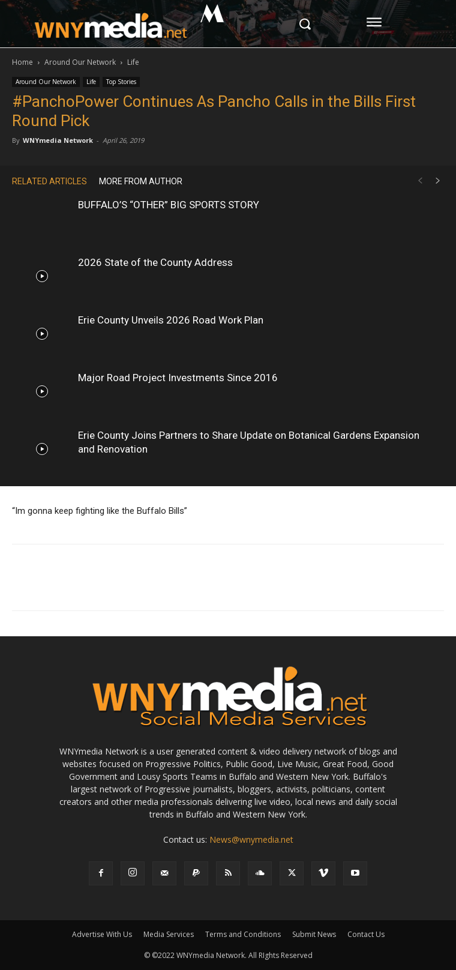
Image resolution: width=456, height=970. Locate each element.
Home (22, 62)
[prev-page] (420, 180)
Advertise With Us (102, 934)
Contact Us (366, 934)
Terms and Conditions (243, 934)
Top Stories (121, 81)
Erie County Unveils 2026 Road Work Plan (170, 320)
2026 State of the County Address (155, 262)
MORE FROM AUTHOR (140, 181)
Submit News (314, 934)
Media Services (168, 934)
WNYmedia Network (58, 140)
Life (133, 62)
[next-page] (438, 180)
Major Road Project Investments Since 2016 (178, 378)
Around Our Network (80, 62)
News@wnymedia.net (251, 839)
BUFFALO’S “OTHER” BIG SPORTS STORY (168, 205)
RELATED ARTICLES (49, 181)
